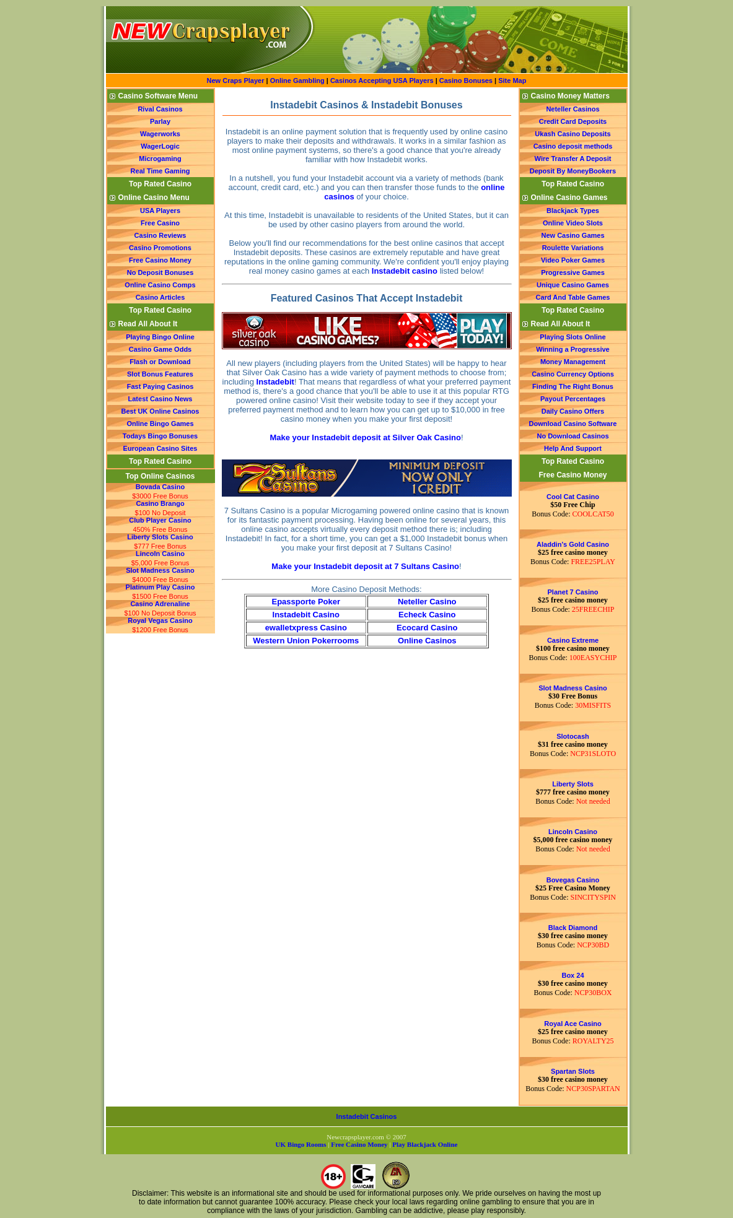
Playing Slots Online (572, 337)
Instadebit (275, 381)
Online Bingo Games (159, 423)
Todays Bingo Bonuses (160, 436)
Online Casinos (427, 640)
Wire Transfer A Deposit (573, 158)
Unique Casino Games (573, 285)
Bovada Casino (160, 486)
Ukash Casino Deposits (572, 133)
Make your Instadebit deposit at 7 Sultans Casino (365, 566)
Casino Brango (160, 503)
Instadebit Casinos (366, 1116)
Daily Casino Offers (573, 411)
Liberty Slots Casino (160, 537)
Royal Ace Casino (573, 1023)
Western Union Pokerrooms (306, 640)
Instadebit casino (404, 271)
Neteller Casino (427, 601)
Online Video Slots (573, 223)
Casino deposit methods (573, 146)
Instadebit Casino (306, 614)
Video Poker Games (573, 260)
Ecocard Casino (427, 627)
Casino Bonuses (466, 80)
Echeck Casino (427, 614)
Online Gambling (298, 80)
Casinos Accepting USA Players (382, 80)
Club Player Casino (160, 520)
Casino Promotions (160, 247)
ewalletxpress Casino (306, 627)
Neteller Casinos (572, 109)
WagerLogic (160, 146)
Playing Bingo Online (160, 337)
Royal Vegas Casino (160, 620)
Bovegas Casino (573, 880)
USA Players (160, 210)
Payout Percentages (572, 398)
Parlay (160, 121)
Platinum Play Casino (160, 587)
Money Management (572, 361)
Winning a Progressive (573, 349)
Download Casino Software (573, 423)
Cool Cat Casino (572, 496)
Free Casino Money (160, 260)
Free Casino (160, 223)
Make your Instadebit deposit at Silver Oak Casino (365, 437)
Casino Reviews (160, 235)
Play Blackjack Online (424, 1144)
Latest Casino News (160, 398)
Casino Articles (160, 297)
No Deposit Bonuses (160, 272)
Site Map (512, 80)
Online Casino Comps (160, 285)
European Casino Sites (160, 448)
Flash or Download (159, 361)
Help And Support (573, 448)
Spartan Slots (573, 1071)
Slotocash (572, 736)
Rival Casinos (160, 109)
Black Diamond (572, 927)
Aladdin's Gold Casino (573, 544)
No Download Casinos (572, 436)
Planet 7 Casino (573, 592)
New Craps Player (236, 80)
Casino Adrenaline (160, 603)
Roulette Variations (573, 247)
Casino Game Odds (160, 349)
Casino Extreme (573, 640)
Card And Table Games (573, 297)
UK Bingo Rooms (301, 1144)
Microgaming (160, 158)
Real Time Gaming (160, 171)
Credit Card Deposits (573, 121)
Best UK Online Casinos (160, 411)
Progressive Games (573, 272)
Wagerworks (160, 133)
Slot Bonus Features (160, 374)
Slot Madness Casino (160, 570)
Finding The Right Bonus (572, 386)
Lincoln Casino (160, 553)
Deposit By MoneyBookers (573, 171)
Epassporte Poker (305, 601)
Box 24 (572, 975)
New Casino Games (572, 235)
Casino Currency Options (573, 374)
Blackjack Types (572, 210)
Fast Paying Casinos (160, 386)
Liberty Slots (573, 784)
